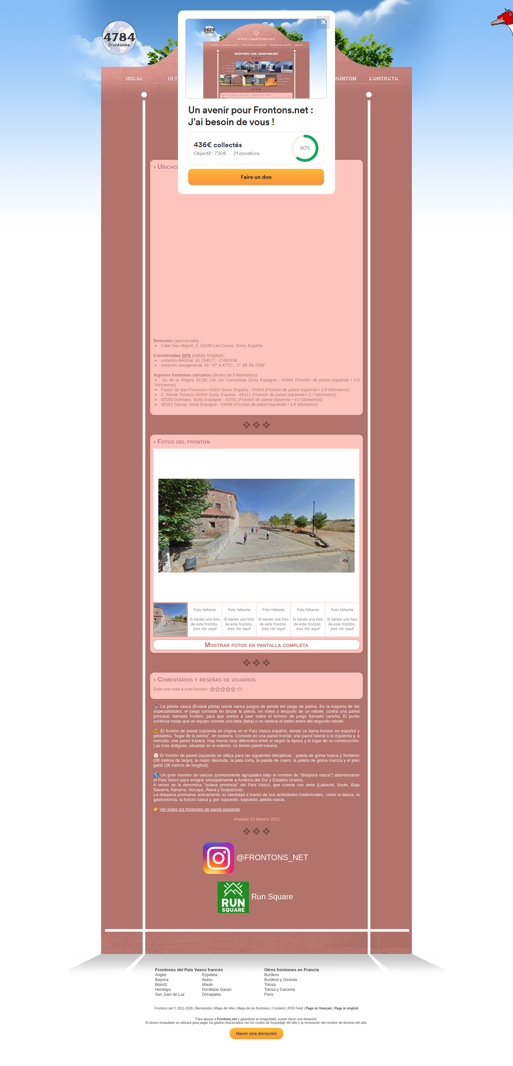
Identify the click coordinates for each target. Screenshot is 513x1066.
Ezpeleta (210, 975)
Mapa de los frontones (253, 1008)
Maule (207, 984)
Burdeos (271, 975)
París (269, 994)
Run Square (256, 896)
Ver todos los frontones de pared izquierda (200, 809)
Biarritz (161, 984)
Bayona (161, 979)
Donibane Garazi (217, 989)
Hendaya (163, 989)
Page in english (346, 1008)
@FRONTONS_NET (256, 857)
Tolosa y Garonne (279, 989)
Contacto (381, 78)
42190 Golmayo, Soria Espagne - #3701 (199, 399)
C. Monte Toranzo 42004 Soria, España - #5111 (206, 394)
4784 (119, 37)
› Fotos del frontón (181, 441)
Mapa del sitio (224, 1008)
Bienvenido (203, 1008)
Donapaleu (211, 994)
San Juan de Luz (170, 994)
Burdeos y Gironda (280, 979)
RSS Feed (295, 1008)
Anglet (160, 975)
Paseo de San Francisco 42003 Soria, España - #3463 (212, 389)
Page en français (319, 1008)
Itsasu (207, 979)
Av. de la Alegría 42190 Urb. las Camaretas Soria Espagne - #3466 (227, 379)
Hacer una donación (256, 1033)
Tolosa (270, 984)
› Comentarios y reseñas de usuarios (204, 679)
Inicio (134, 78)
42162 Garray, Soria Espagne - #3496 (197, 404)
